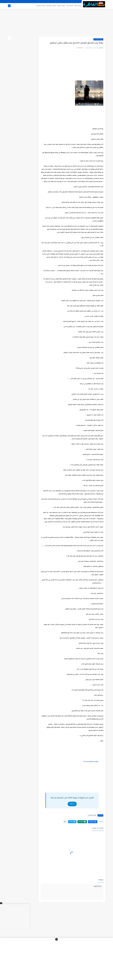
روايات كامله (77, 5)
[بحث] (9, 5)
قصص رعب (69, 5)
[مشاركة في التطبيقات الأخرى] (65, 821)
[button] (92, 821)
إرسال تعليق (97, 886)
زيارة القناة (72, 803)
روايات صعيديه (40, 5)
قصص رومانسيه (51, 5)
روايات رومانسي (98, 39)
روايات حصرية (61, 5)
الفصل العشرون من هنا (90, 761)
